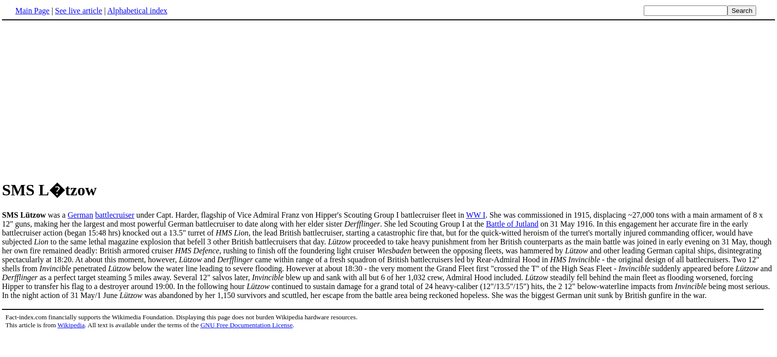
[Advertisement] (388, 98)
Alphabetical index (137, 10)
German (80, 215)
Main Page (32, 10)
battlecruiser (114, 215)
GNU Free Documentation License (246, 325)
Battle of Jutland (512, 224)
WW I (475, 215)
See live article (78, 10)
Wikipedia (71, 325)
